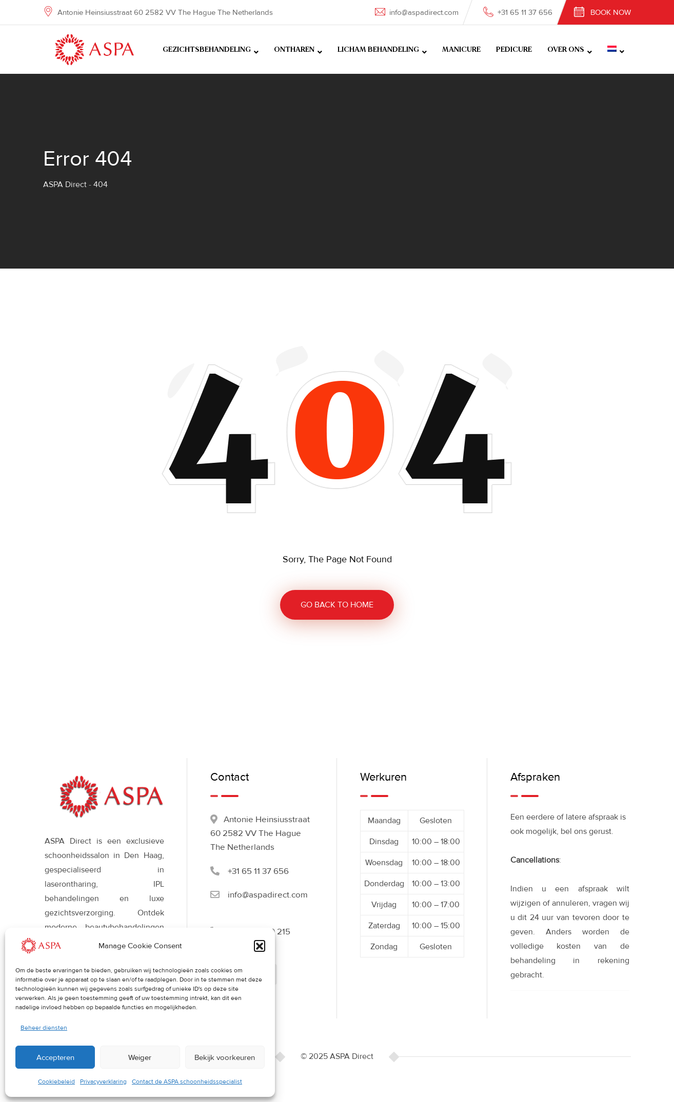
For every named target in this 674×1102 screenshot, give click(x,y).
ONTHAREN (294, 49)
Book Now (610, 12)
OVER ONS (565, 49)
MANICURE (461, 49)
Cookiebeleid (56, 1082)
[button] (259, 946)
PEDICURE (514, 49)
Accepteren (55, 1057)
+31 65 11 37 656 (525, 12)
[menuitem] (616, 49)
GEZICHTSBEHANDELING (207, 49)
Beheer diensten (44, 1028)
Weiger (139, 1057)
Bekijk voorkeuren (224, 1057)
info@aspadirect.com (424, 12)
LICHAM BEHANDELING (378, 49)
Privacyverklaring (103, 1082)
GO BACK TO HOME (337, 605)
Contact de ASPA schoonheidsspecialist (187, 1082)
